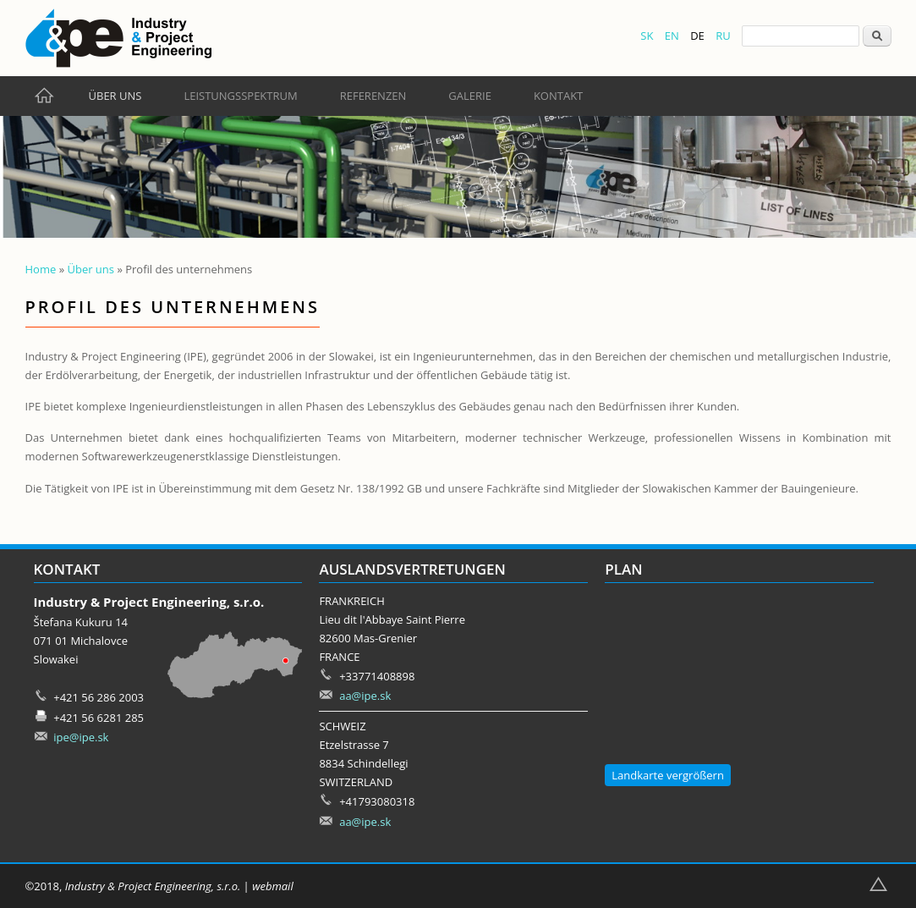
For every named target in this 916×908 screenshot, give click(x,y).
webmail (272, 886)
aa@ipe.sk (365, 695)
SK (646, 35)
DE (697, 35)
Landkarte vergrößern (668, 775)
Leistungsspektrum (240, 95)
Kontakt (558, 95)
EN (672, 35)
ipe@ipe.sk (80, 737)
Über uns (115, 95)
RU (723, 35)
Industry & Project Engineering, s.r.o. (152, 886)
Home (41, 269)
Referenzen (373, 95)
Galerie (469, 95)
